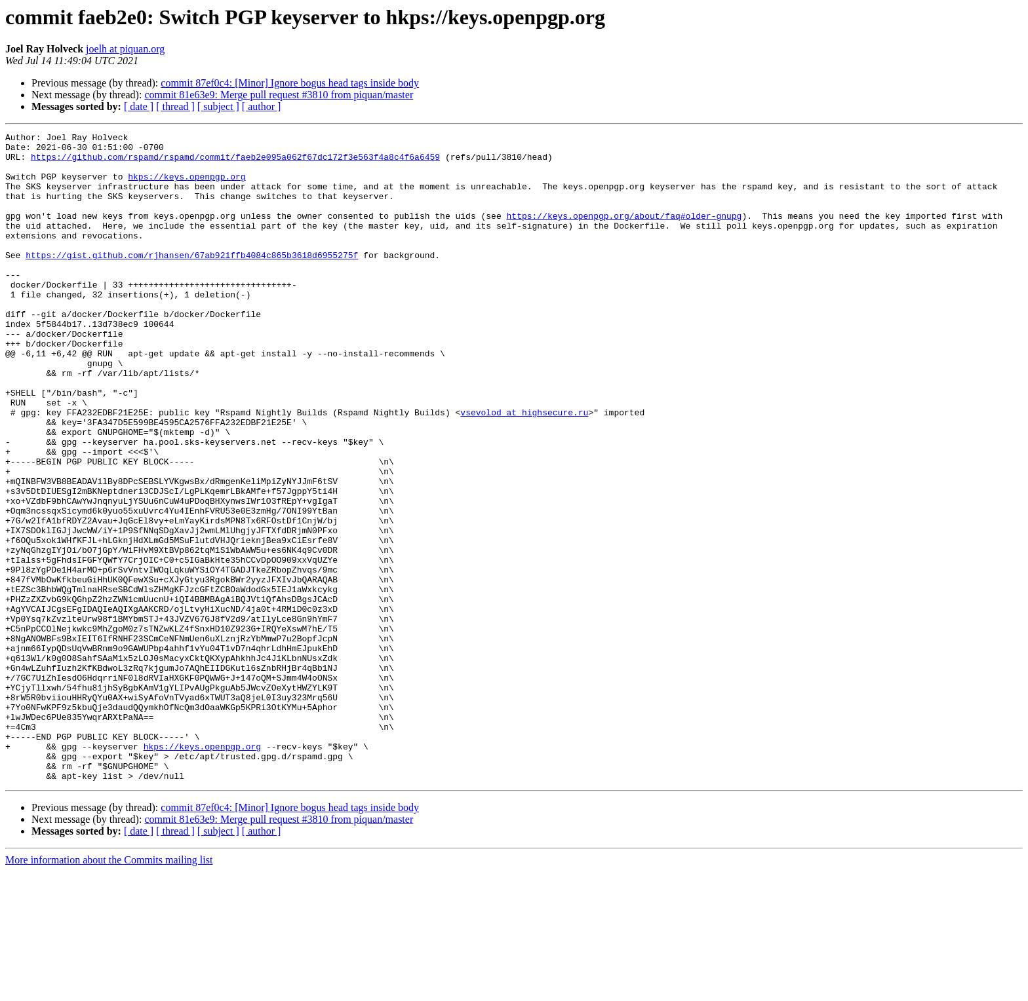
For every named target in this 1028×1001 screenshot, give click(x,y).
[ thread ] (175, 106)
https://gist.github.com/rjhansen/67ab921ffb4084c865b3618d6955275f (192, 280)
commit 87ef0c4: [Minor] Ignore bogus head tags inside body (290, 82)
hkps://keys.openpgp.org (186, 186)
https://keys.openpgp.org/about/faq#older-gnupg (623, 233)
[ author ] (261, 106)
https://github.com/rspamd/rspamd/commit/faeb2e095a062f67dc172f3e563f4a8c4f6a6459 (235, 162)
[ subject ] (218, 106)
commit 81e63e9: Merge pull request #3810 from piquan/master (278, 94)
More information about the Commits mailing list (108, 989)
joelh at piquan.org (125, 48)
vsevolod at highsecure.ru (524, 469)
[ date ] (138, 106)
